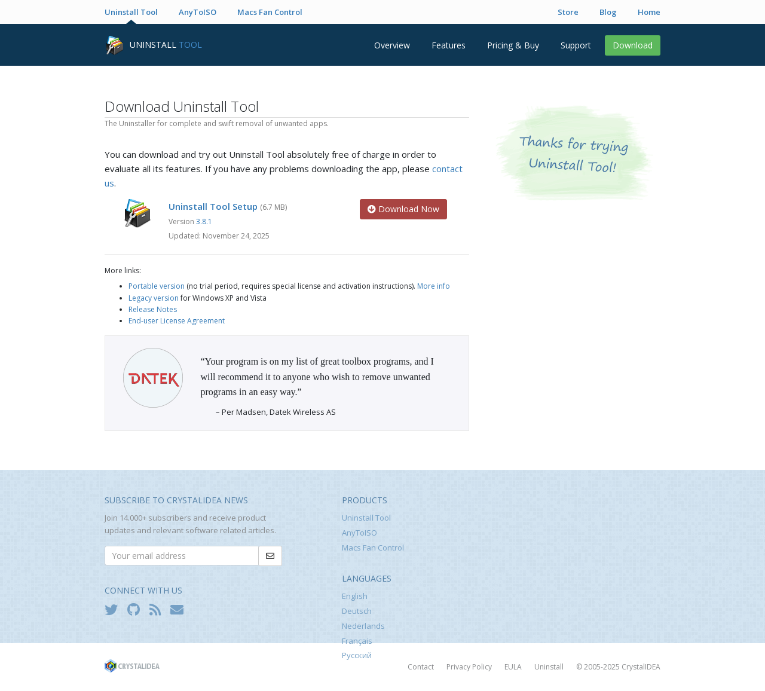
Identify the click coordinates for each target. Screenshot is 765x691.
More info (433, 286)
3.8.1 (204, 221)
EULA (513, 667)
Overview (392, 45)
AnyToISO (197, 12)
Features (449, 45)
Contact (421, 667)
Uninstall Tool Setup (213, 206)
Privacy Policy (469, 667)
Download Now (403, 209)
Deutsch (357, 611)
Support (576, 45)
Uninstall (549, 667)
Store (568, 12)
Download (633, 45)
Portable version (156, 286)
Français (357, 640)
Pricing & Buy (513, 45)
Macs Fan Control (269, 12)
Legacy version (153, 298)
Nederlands (363, 625)
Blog (608, 12)
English (355, 596)
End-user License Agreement (176, 321)
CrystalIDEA (641, 667)
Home (649, 12)
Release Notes (152, 309)
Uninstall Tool (131, 12)
